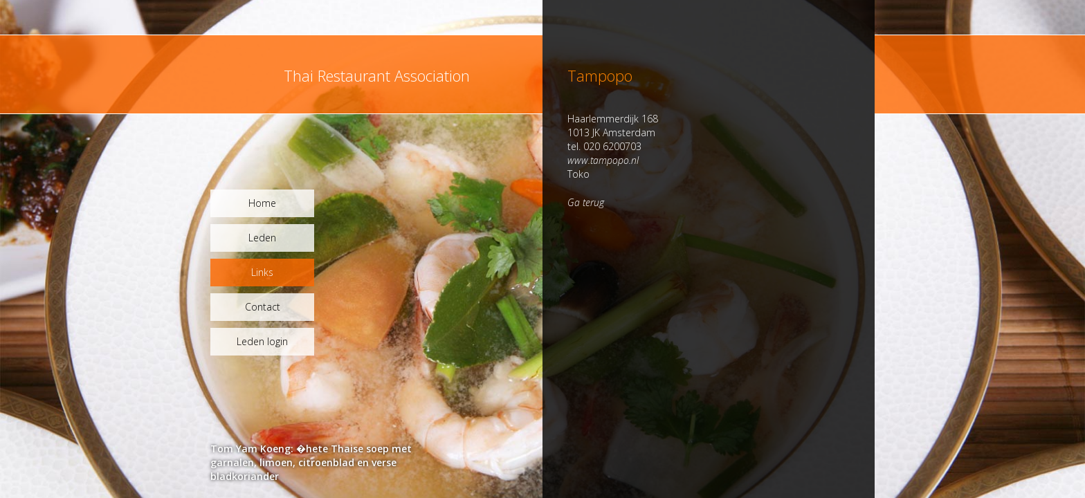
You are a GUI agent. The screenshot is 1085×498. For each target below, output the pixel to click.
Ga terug (585, 202)
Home (262, 203)
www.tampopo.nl (603, 160)
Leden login (262, 341)
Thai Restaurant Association (377, 75)
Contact (262, 306)
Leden (262, 237)
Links (262, 272)
